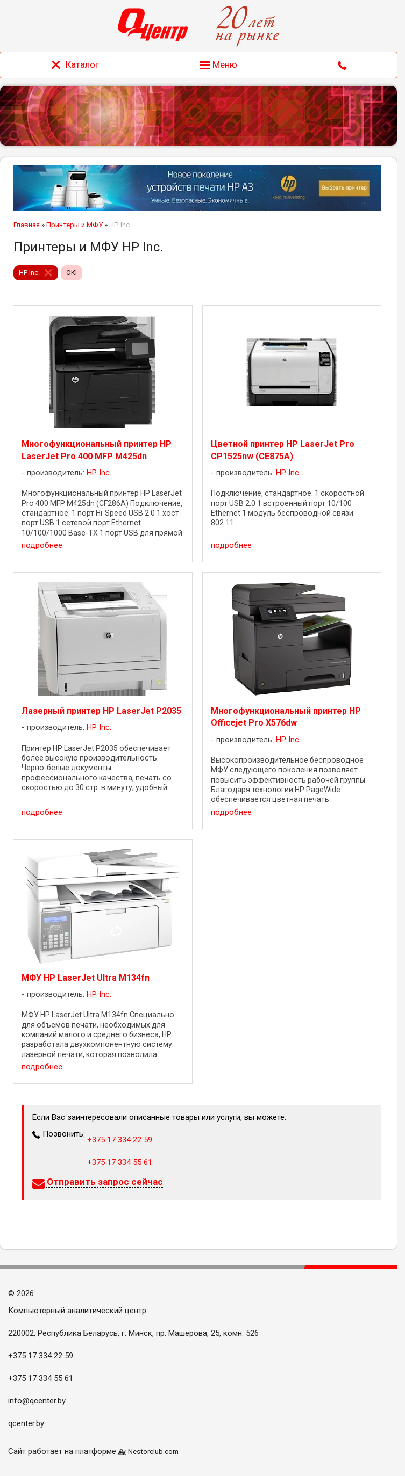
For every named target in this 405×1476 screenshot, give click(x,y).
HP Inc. (29, 273)
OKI (71, 273)
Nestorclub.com (153, 1451)
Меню (218, 64)
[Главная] (152, 26)
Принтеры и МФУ (74, 225)
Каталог (75, 64)
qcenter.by (26, 1423)
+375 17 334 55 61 (119, 1162)
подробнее (42, 545)
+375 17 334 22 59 (119, 1140)
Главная (26, 225)
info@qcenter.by (37, 1401)
